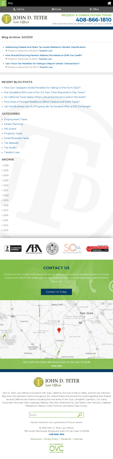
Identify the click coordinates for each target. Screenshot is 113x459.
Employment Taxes (15, 119)
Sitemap (78, 439)
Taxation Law (45, 50)
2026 (5, 165)
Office (94, 9)
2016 (5, 215)
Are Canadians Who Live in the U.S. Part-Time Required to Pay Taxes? (44, 92)
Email (56, 9)
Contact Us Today (56, 291)
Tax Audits (10, 147)
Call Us (18, 9)
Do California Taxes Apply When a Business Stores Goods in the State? (45, 97)
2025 (5, 170)
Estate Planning (13, 124)
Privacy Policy (51, 439)
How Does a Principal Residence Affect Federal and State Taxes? (42, 101)
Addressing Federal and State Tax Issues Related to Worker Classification (45, 47)
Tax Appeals (11, 143)
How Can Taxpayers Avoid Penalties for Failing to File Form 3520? (42, 87)
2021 (5, 190)
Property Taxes (13, 133)
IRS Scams (10, 128)
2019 (5, 200)
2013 (5, 230)
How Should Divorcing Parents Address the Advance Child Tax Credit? (43, 55)
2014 (5, 225)
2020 (5, 195)
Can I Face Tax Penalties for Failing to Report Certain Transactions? (42, 63)
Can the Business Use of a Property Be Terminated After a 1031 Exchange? (47, 106)
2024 (5, 175)
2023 (5, 180)
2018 (5, 205)
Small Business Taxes (16, 138)
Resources (35, 439)
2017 (5, 210)
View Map (56, 365)
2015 (5, 220)
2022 (5, 185)
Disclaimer (66, 439)
